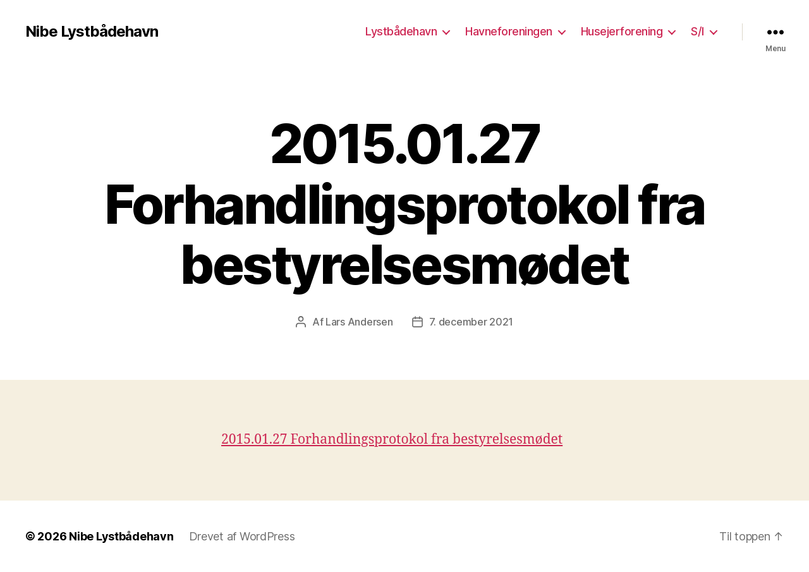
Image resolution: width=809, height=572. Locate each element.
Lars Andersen (359, 321)
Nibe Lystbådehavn (91, 31)
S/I (697, 31)
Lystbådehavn (401, 31)
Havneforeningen (508, 31)
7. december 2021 (471, 321)
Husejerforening (622, 31)
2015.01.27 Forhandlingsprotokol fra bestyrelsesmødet (392, 439)
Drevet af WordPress (242, 536)
